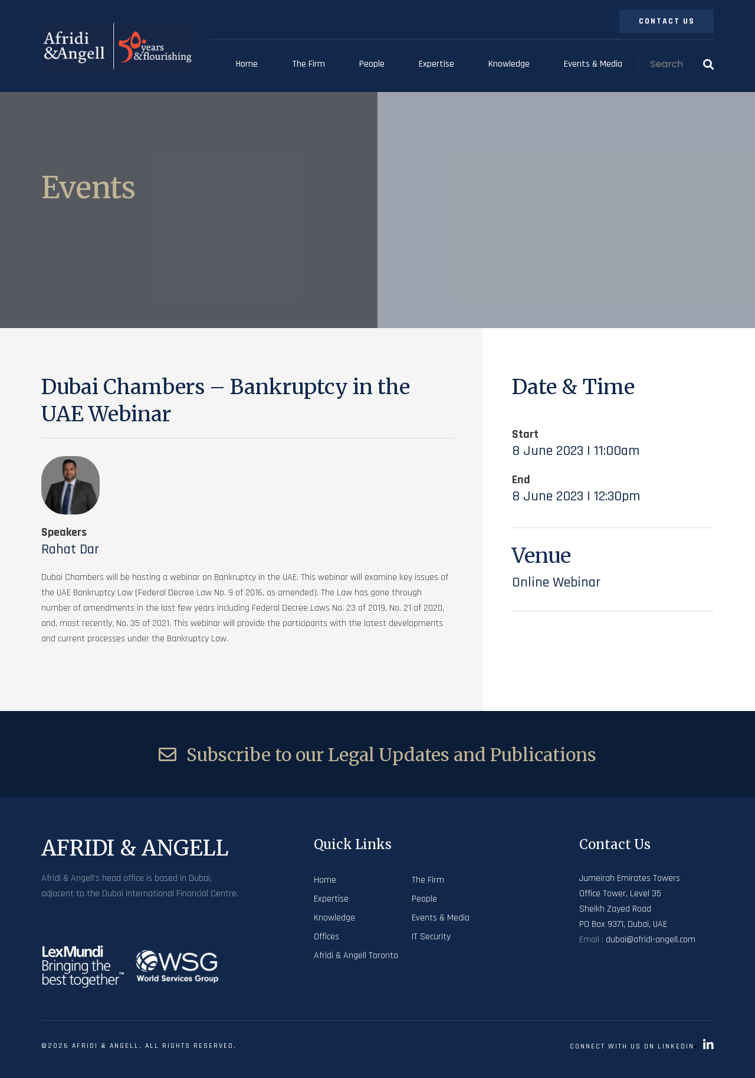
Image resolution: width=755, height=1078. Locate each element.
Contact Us (667, 21)
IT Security (431, 936)
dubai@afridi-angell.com (650, 939)
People (372, 64)
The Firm (308, 64)
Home (247, 64)
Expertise (436, 64)
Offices (326, 936)
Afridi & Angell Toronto (356, 955)
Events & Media (593, 64)
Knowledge (509, 64)
